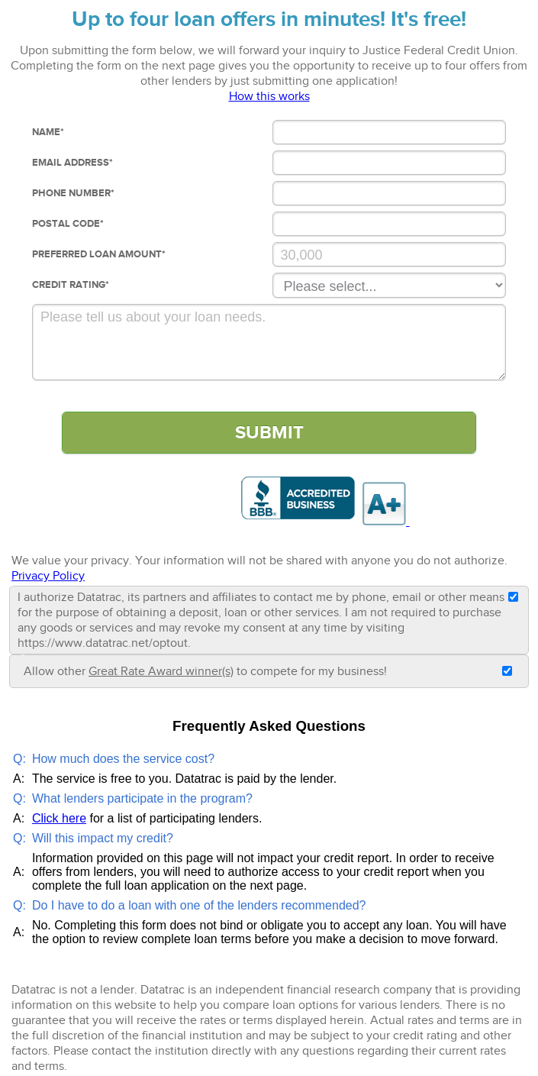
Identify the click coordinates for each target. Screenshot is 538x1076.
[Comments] (269, 342)
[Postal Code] (389, 224)
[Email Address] (389, 162)
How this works (269, 96)
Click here (59, 818)
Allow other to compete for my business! (205, 671)
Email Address (72, 162)
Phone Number (73, 193)
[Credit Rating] (389, 285)
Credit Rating (70, 285)
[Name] (389, 132)
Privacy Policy (48, 576)
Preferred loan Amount (99, 254)
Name (48, 132)
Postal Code (68, 223)
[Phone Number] (389, 193)
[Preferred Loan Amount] (389, 254)
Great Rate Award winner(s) (161, 671)
